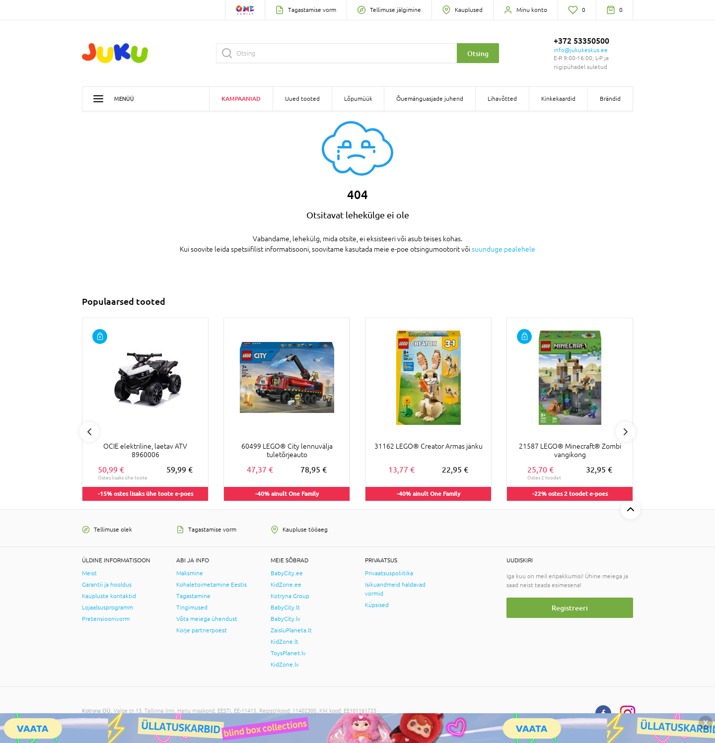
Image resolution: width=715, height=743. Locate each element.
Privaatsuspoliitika (389, 573)
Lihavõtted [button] (502, 98)
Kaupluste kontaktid (109, 596)
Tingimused (192, 607)
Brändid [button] (610, 98)
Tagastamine (193, 596)
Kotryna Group (290, 596)
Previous (89, 432)
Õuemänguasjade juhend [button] (429, 98)
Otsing (478, 53)
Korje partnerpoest (201, 630)
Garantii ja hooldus (107, 584)
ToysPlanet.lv (288, 653)
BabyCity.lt (285, 607)
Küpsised (377, 605)
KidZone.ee (286, 584)
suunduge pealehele (503, 249)
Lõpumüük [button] (358, 98)
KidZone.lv (285, 664)
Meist (89, 573)
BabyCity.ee (287, 573)
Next (626, 432)
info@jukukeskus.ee (581, 50)
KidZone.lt (284, 641)
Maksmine (189, 573)
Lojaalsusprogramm (107, 607)
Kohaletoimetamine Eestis (211, 584)
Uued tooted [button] (302, 98)
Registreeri (570, 608)
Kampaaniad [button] (241, 98)
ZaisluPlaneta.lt (291, 630)
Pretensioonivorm (106, 618)
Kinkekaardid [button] (558, 98)
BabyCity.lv (285, 618)
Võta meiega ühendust (206, 618)
